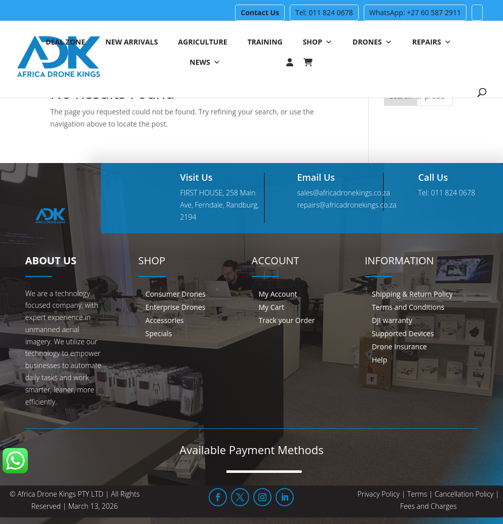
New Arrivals (131, 42)
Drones (372, 42)
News (204, 62)
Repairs (431, 42)
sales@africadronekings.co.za (343, 192)
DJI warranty (392, 320)
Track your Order (287, 320)
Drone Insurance (399, 346)
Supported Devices (403, 333)
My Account (278, 294)
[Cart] (313, 62)
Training (264, 42)
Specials (158, 333)
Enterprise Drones (175, 307)
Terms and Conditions (408, 307)
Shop (317, 42)
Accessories (164, 320)
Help (379, 360)
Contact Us (260, 12)
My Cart (272, 307)
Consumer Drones (175, 294)
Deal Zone (65, 42)
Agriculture (202, 42)
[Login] (269, 62)
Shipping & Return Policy (412, 294)
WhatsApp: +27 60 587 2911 (415, 12)
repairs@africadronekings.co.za (347, 205)
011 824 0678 (453, 192)
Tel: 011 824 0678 (324, 12)
